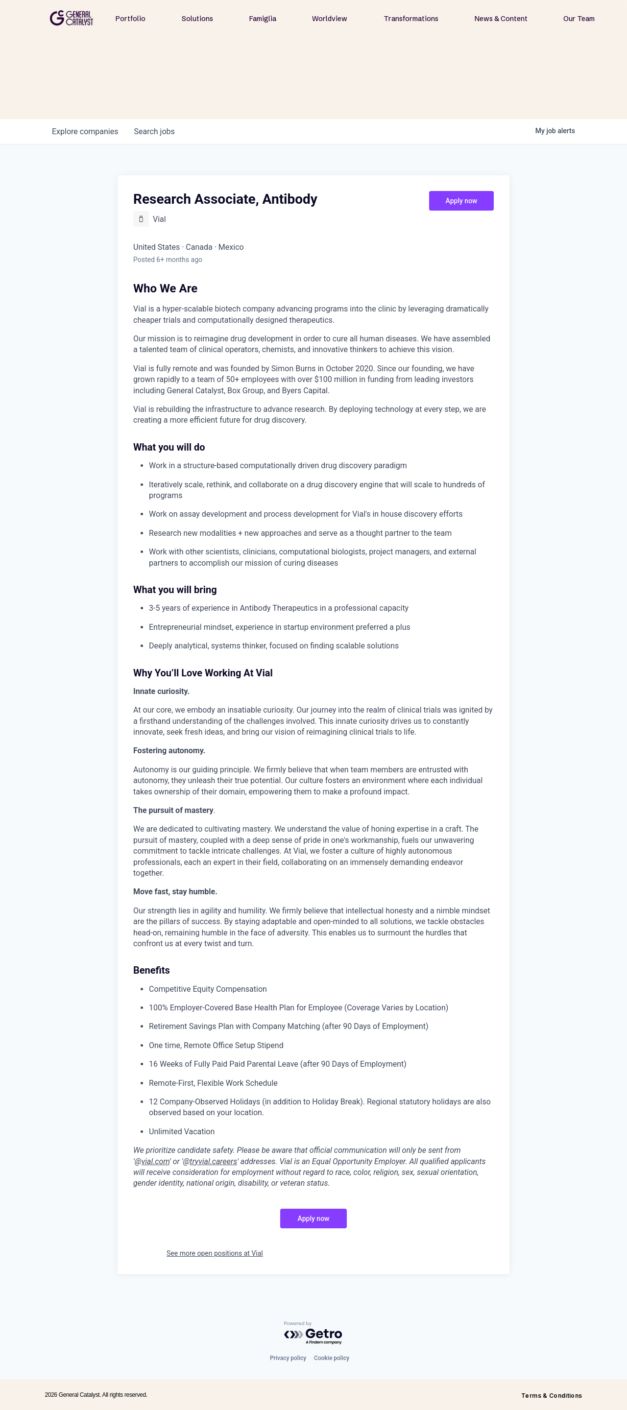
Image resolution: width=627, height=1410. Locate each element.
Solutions (197, 18)
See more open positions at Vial (215, 1253)
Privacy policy (288, 1358)
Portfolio (130, 18)
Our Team (579, 18)
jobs (154, 131)
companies (85, 131)
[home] (72, 18)
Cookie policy (331, 1358)
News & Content (501, 18)
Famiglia (262, 18)
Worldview (329, 18)
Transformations (411, 18)
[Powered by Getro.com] (313, 1333)
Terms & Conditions (551, 1395)
